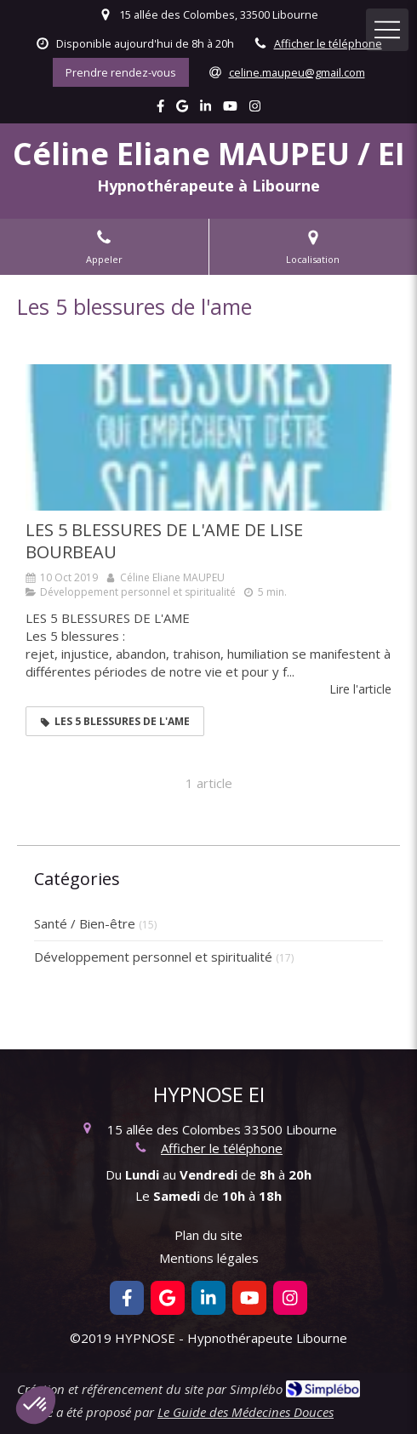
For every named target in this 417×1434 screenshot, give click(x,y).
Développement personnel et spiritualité (153, 956)
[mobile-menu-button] (387, 30)
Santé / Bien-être (84, 923)
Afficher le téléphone (328, 43)
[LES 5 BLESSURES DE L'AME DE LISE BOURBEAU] (208, 437)
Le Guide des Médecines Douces (245, 1411)
